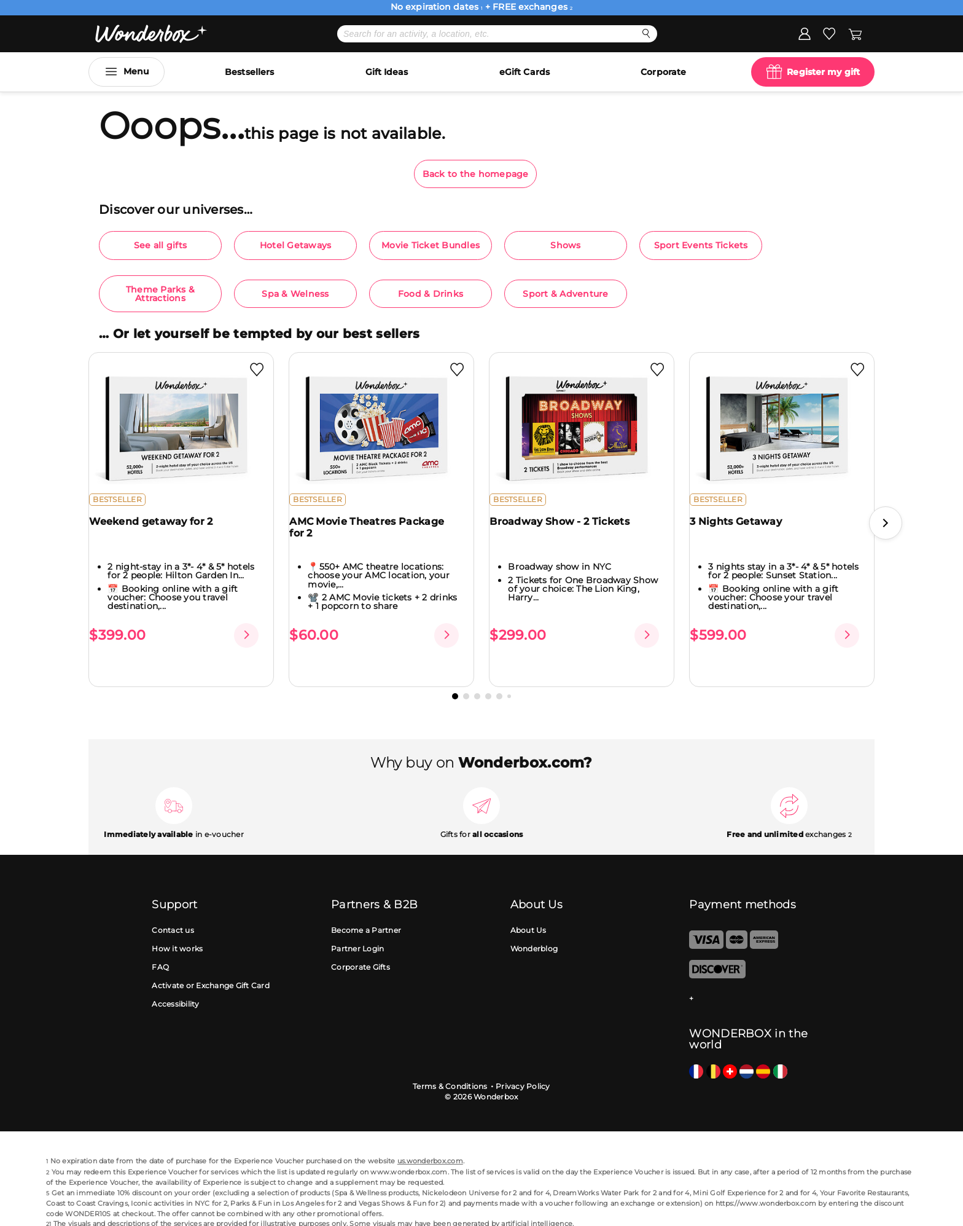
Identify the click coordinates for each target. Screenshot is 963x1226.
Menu (136, 71)
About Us (528, 910)
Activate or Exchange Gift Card (211, 965)
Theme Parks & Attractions (160, 294)
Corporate (663, 71)
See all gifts (160, 245)
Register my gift (823, 71)
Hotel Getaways (296, 245)
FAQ (160, 947)
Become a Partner (366, 910)
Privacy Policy (523, 1066)
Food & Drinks (430, 293)
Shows (565, 245)
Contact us (173, 910)
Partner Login (357, 928)
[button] (885, 513)
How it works (177, 928)
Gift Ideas (386, 71)
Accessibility (175, 984)
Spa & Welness (295, 293)
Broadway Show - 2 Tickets (567, 531)
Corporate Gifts (360, 947)
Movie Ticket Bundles (430, 245)
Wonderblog (534, 928)
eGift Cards (524, 71)
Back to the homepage (476, 173)
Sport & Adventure (565, 293)
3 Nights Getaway (743, 531)
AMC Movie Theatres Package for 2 (374, 537)
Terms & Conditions (450, 1066)
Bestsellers (249, 71)
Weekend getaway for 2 (158, 531)
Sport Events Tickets (701, 245)
